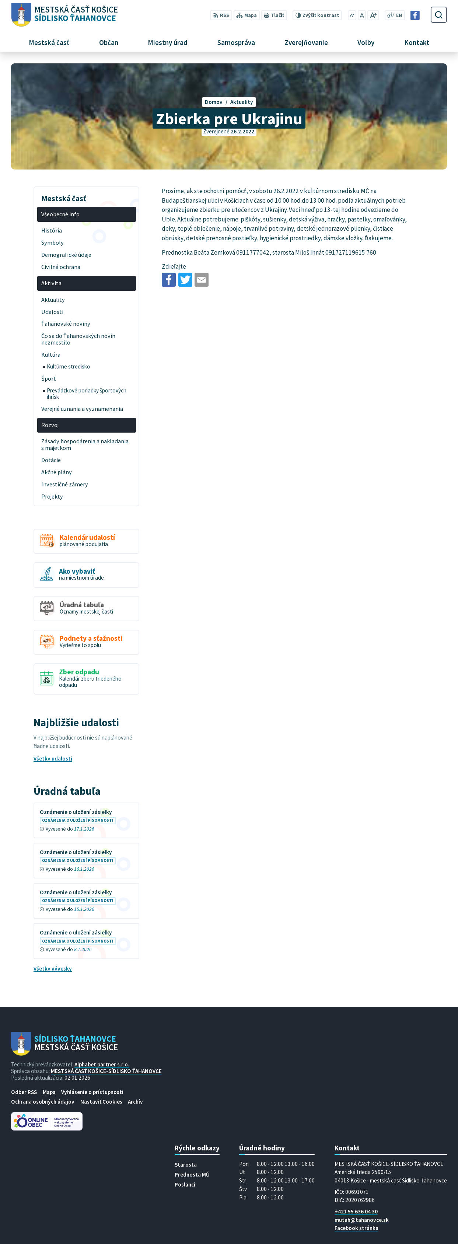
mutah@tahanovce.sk (362, 1219)
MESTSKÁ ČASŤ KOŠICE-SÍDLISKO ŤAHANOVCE (106, 1070)
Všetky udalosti (53, 758)
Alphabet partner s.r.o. (101, 1064)
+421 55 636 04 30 (356, 1211)
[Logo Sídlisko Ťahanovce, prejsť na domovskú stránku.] (64, 15)
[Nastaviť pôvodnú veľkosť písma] (362, 15)
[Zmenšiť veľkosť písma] (352, 15)
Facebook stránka (356, 1227)
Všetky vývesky (53, 968)
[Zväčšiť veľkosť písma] (373, 15)
